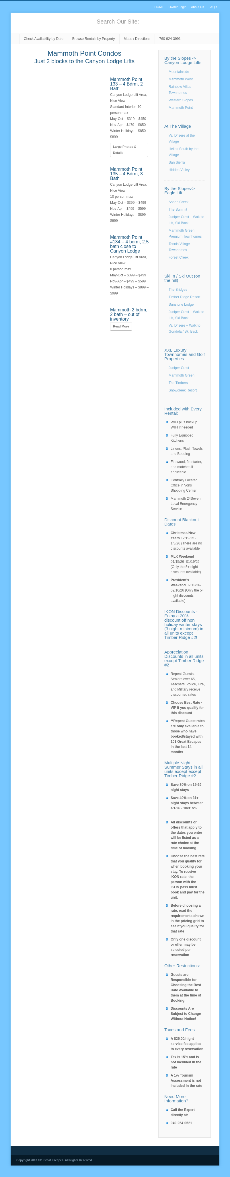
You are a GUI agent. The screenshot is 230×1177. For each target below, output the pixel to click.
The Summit (178, 210)
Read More (121, 326)
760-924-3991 (170, 39)
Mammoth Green (181, 375)
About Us (197, 7)
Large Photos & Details (124, 149)
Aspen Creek (178, 202)
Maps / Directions (137, 39)
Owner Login (177, 7)
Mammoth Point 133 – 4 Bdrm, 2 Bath (126, 84)
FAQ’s (212, 7)
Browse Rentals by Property (93, 39)
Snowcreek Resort (183, 390)
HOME (159, 7)
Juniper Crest (179, 368)
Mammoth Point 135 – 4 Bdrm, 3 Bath (126, 174)
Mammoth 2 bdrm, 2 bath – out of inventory (128, 314)
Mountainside (179, 72)
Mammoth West (181, 79)
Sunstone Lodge (181, 305)
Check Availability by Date (43, 39)
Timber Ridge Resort (184, 297)
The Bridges (178, 290)
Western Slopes (181, 100)
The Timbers (178, 383)
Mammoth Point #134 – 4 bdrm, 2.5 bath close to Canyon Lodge (129, 244)
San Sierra (177, 162)
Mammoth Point (181, 108)
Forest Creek (178, 257)
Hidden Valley (179, 170)
